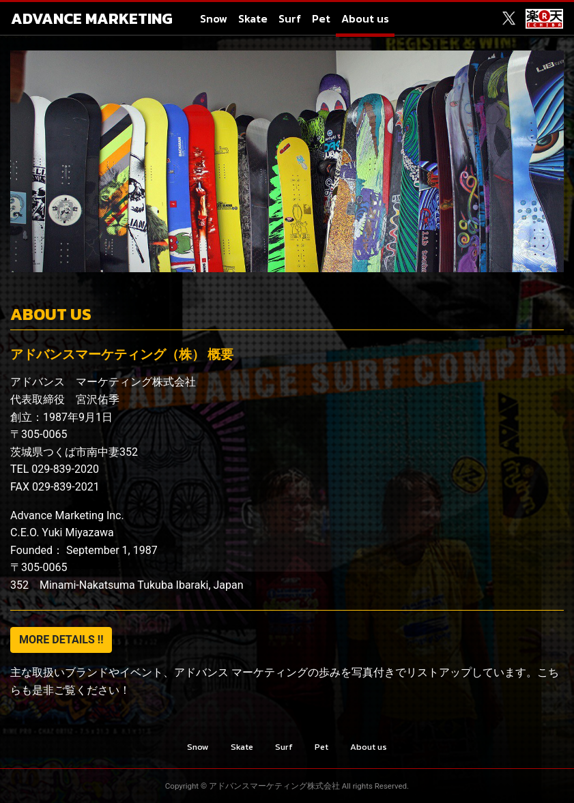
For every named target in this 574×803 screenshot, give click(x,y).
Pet (321, 18)
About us (365, 18)
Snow (213, 18)
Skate (253, 18)
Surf (289, 18)
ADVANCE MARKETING (92, 18)
